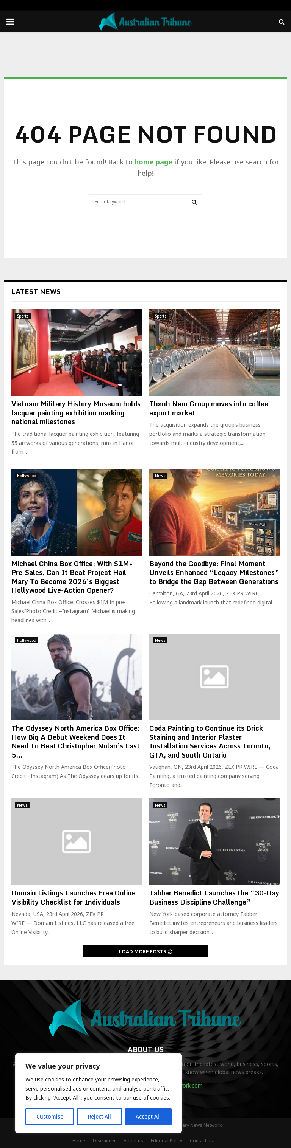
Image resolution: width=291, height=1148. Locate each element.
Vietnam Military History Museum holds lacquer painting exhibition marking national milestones (76, 412)
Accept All (148, 1116)
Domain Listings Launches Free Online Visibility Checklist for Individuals (73, 897)
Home (78, 1140)
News (160, 475)
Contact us (201, 1140)
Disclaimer (104, 1140)
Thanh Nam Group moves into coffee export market (208, 408)
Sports (23, 316)
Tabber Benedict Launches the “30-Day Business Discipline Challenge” (214, 897)
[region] (98, 1093)
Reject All (99, 1116)
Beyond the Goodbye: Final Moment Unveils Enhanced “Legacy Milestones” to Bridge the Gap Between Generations (214, 572)
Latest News (36, 291)
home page (153, 161)
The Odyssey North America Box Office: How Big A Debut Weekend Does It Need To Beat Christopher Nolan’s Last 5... (75, 741)
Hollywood (26, 475)
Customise (49, 1116)
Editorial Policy (166, 1140)
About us (133, 1140)
